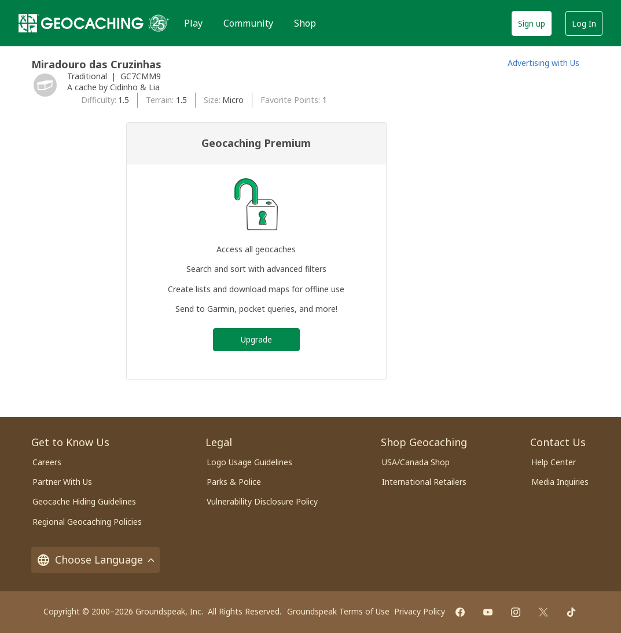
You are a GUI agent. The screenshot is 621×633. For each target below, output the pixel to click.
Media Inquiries (560, 481)
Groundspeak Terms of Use (338, 611)
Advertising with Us (543, 62)
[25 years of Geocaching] (158, 23)
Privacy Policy (419, 611)
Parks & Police (234, 481)
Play (193, 23)
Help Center (553, 462)
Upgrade (256, 339)
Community (248, 23)
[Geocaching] (81, 23)
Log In (584, 23)
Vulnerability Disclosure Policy (262, 501)
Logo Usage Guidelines (249, 462)
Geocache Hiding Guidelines (84, 501)
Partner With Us (62, 481)
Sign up (531, 23)
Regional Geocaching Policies (87, 521)
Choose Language (95, 560)
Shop (305, 23)
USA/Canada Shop (416, 462)
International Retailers (424, 481)
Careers (46, 462)
